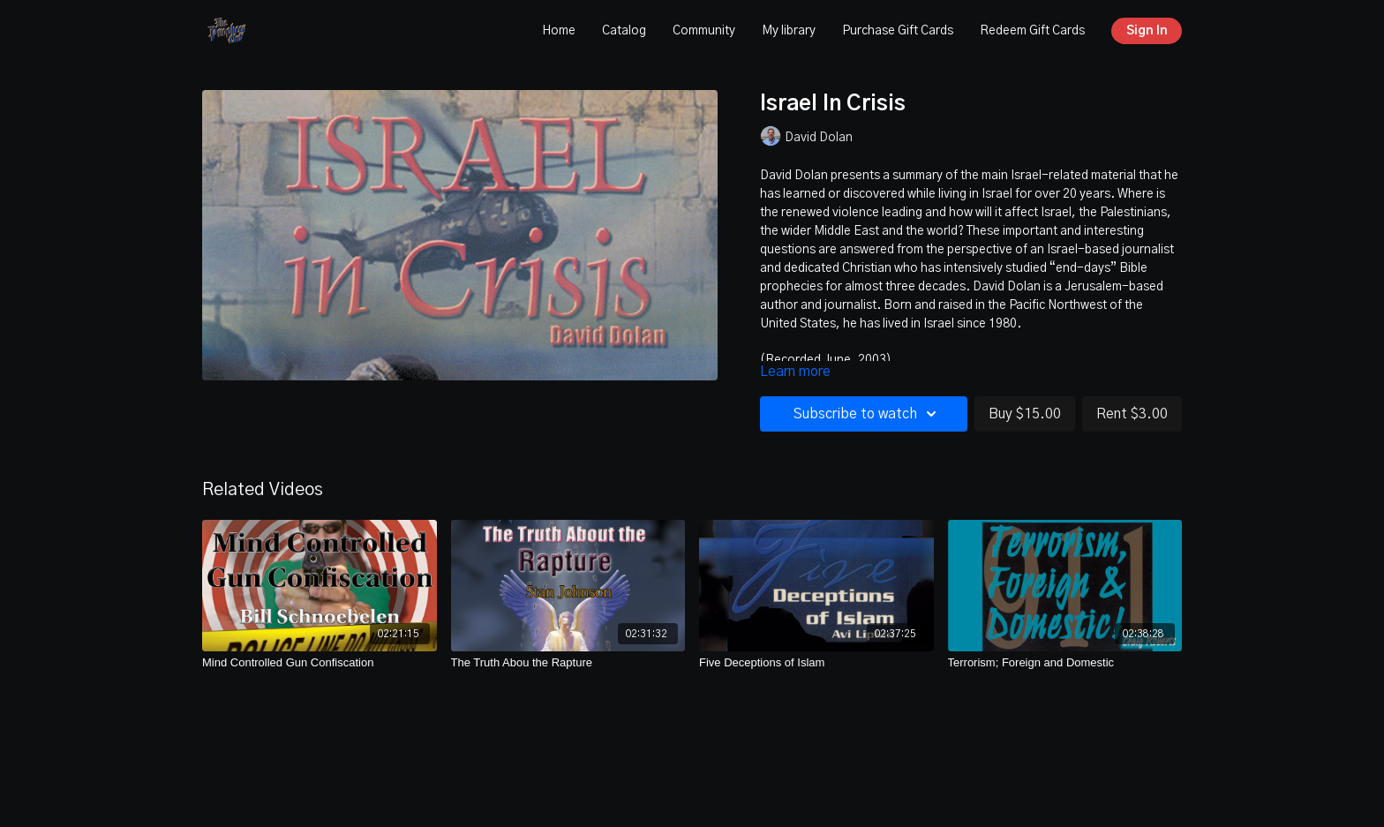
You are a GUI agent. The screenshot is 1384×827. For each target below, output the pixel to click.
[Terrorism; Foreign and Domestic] (1065, 663)
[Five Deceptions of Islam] (816, 663)
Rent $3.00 (1132, 414)
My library (789, 31)
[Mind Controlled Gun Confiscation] (319, 663)
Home (558, 31)
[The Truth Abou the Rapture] (568, 663)
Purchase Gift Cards (897, 31)
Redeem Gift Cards (1032, 31)
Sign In (1147, 31)
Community (704, 31)
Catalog (624, 31)
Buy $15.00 (1025, 414)
